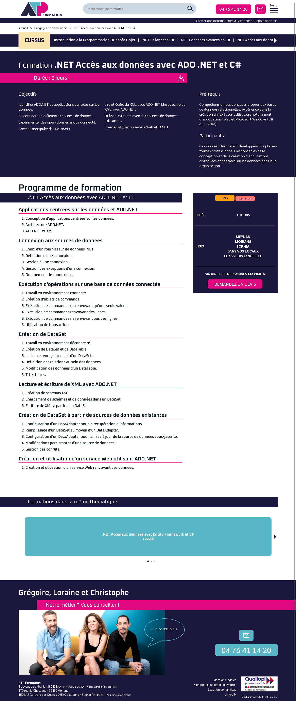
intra (225, 198)
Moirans (243, 241)
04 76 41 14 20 (233, 9)
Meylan (243, 236)
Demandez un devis (235, 284)
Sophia (243, 246)
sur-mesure (245, 198)
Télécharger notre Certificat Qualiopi (259, 696)
